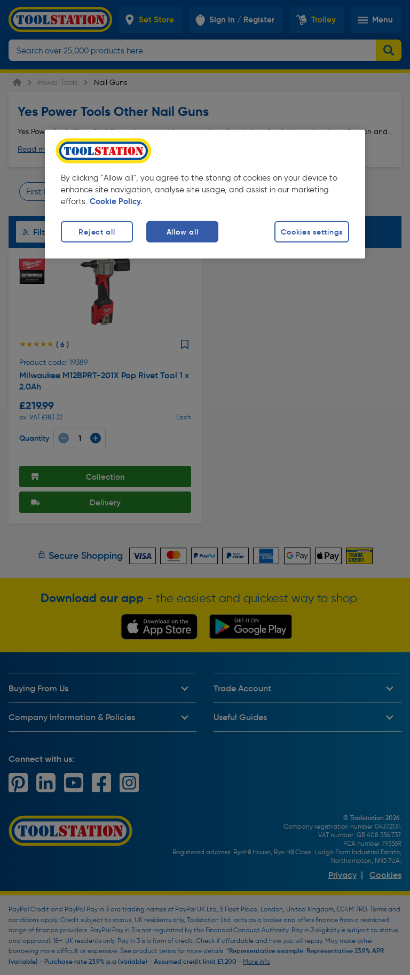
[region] (205, 193)
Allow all (182, 231)
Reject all (96, 231)
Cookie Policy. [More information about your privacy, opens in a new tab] (116, 201)
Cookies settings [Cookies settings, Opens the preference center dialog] (312, 231)
